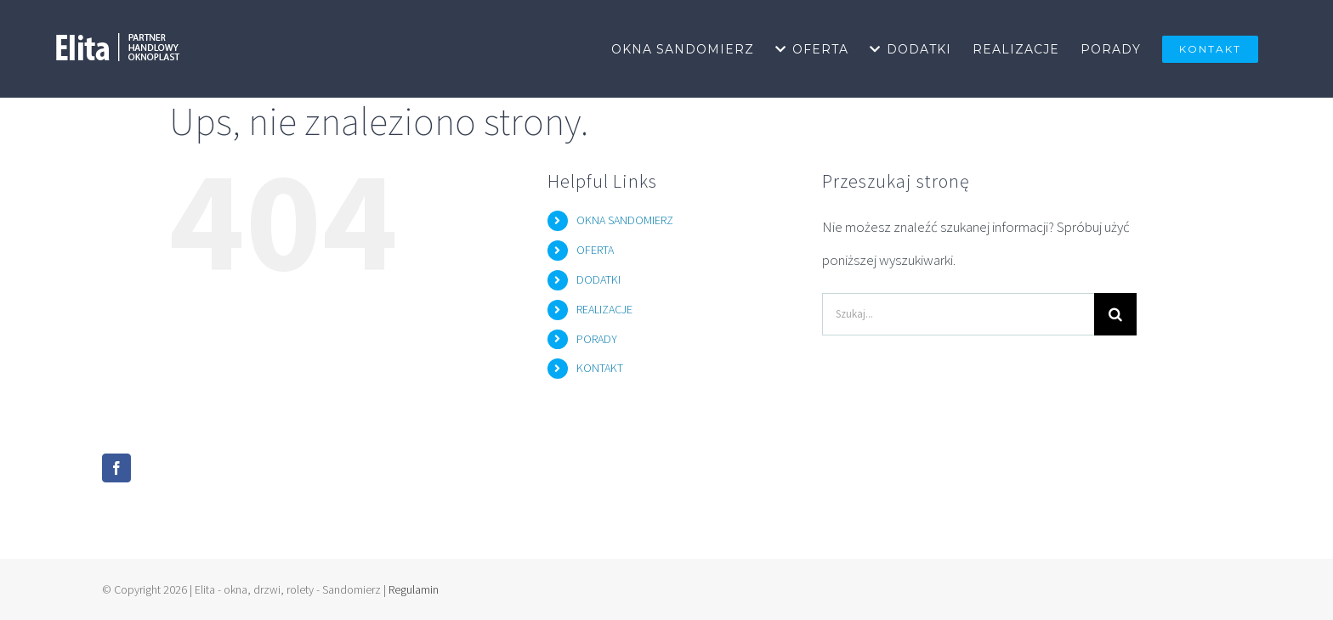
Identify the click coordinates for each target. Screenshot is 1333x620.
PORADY (596, 339)
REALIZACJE (604, 309)
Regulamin (414, 589)
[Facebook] (116, 468)
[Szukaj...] (958, 314)
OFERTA (595, 249)
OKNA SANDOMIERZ (624, 220)
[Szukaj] (1115, 314)
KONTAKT (599, 367)
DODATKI (598, 279)
